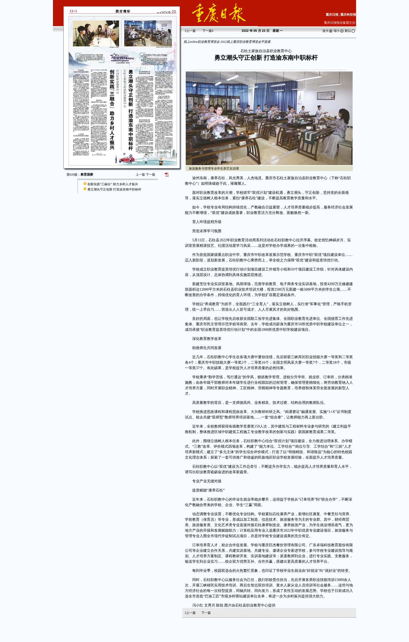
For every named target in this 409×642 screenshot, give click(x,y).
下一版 (150, 174)
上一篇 (190, 31)
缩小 (339, 31)
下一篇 (207, 31)
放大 (327, 31)
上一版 (140, 174)
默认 (350, 31)
